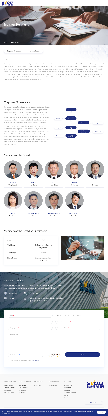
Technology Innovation (25, 381)
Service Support (38, 381)
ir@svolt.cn (12, 301)
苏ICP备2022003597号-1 (36, 410)
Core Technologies (23, 387)
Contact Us (66, 397)
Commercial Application (9, 387)
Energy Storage (7, 390)
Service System (37, 385)
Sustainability (67, 390)
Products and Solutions (10, 381)
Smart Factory (22, 392)
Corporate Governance (14, 51)
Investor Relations (15, 42)
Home (5, 42)
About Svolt (67, 381)
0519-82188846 (34, 296)
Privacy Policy (35, 362)
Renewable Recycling (9, 392)
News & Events (67, 387)
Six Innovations (22, 390)
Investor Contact (35, 51)
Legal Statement (7, 413)
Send (82, 357)
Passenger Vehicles (8, 385)
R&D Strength (22, 385)
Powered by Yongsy (49, 410)
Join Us (66, 395)
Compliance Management (70, 392)
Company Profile (68, 385)
